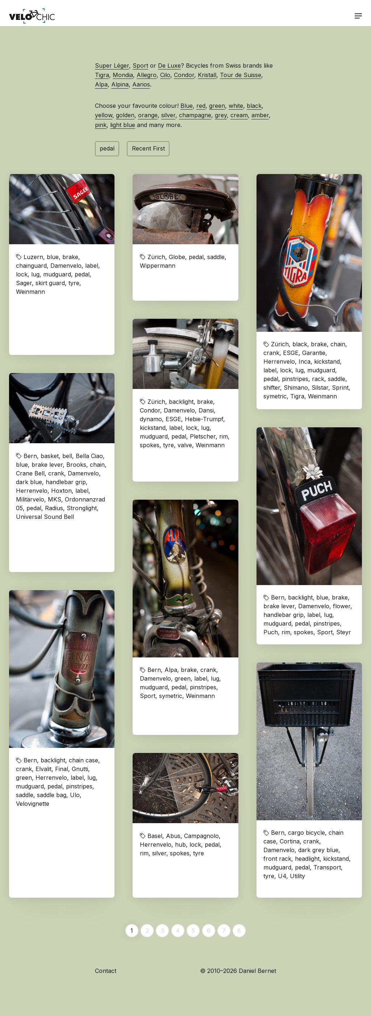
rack (318, 378)
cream (239, 115)
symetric (275, 396)
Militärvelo (30, 499)
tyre (73, 283)
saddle (216, 257)
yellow (103, 115)
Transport (327, 867)
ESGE (291, 352)
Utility (297, 876)
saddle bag (51, 795)
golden (125, 115)
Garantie (313, 352)
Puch (270, 632)
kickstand (327, 361)
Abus (173, 835)
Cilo (165, 75)
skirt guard (50, 283)
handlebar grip (66, 482)
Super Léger (112, 65)
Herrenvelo (279, 361)
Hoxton (61, 490)
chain (337, 344)
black (254, 105)
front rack (277, 858)
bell (67, 456)
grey (221, 115)
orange (148, 115)
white (236, 105)
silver (168, 115)
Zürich (156, 257)
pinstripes (295, 378)
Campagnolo (201, 835)
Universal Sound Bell (45, 516)
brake (70, 257)
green (217, 105)
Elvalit (43, 768)
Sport (140, 65)
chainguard (31, 265)
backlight (181, 401)
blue (53, 257)
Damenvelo (66, 265)
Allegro (147, 75)
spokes (149, 445)
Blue (186, 105)
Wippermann (157, 265)
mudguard (57, 274)
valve (185, 445)
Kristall (207, 75)
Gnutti (80, 768)
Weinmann (30, 291)
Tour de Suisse (240, 75)
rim (223, 436)
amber (260, 115)
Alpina (120, 84)
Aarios (141, 84)
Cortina (290, 841)
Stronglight (82, 508)
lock (22, 274)
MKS (54, 499)
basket (50, 456)
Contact (105, 970)
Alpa (101, 84)
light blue (122, 124)
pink (101, 124)
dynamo (151, 419)
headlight (307, 858)
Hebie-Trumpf (204, 419)
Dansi (206, 410)
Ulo (75, 795)
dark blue (29, 482)
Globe (177, 257)
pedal (107, 148)
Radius (54, 508)
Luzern (33, 257)
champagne (195, 115)
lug (35, 274)
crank (271, 352)
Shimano (296, 387)
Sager (24, 283)
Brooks (76, 464)
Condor (184, 75)
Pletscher (203, 436)
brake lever (47, 464)
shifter (271, 387)
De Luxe (169, 65)
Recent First (148, 148)
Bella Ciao (89, 456)
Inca (304, 361)
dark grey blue (318, 850)
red (200, 105)
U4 (282, 876)
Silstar (320, 387)
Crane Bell (30, 473)
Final (61, 768)
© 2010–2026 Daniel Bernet (238, 970)
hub (180, 844)
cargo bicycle (306, 832)
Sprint (340, 387)
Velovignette (32, 803)
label (91, 265)
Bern (30, 456)
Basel (154, 835)
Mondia (123, 75)
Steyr (343, 632)
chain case (83, 760)
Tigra (102, 75)
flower (341, 606)
